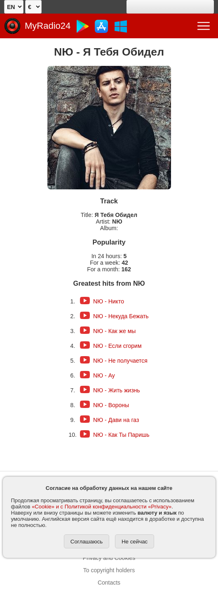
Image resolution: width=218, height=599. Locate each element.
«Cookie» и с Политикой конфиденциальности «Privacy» (101, 506)
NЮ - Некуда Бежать (121, 316)
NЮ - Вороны (111, 405)
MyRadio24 (47, 26)
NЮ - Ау (104, 375)
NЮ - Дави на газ (116, 420)
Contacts (109, 582)
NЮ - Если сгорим (117, 346)
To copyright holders (109, 570)
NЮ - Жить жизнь (116, 390)
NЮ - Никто (108, 301)
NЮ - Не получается (120, 360)
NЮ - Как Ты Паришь (121, 434)
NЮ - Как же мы (114, 331)
